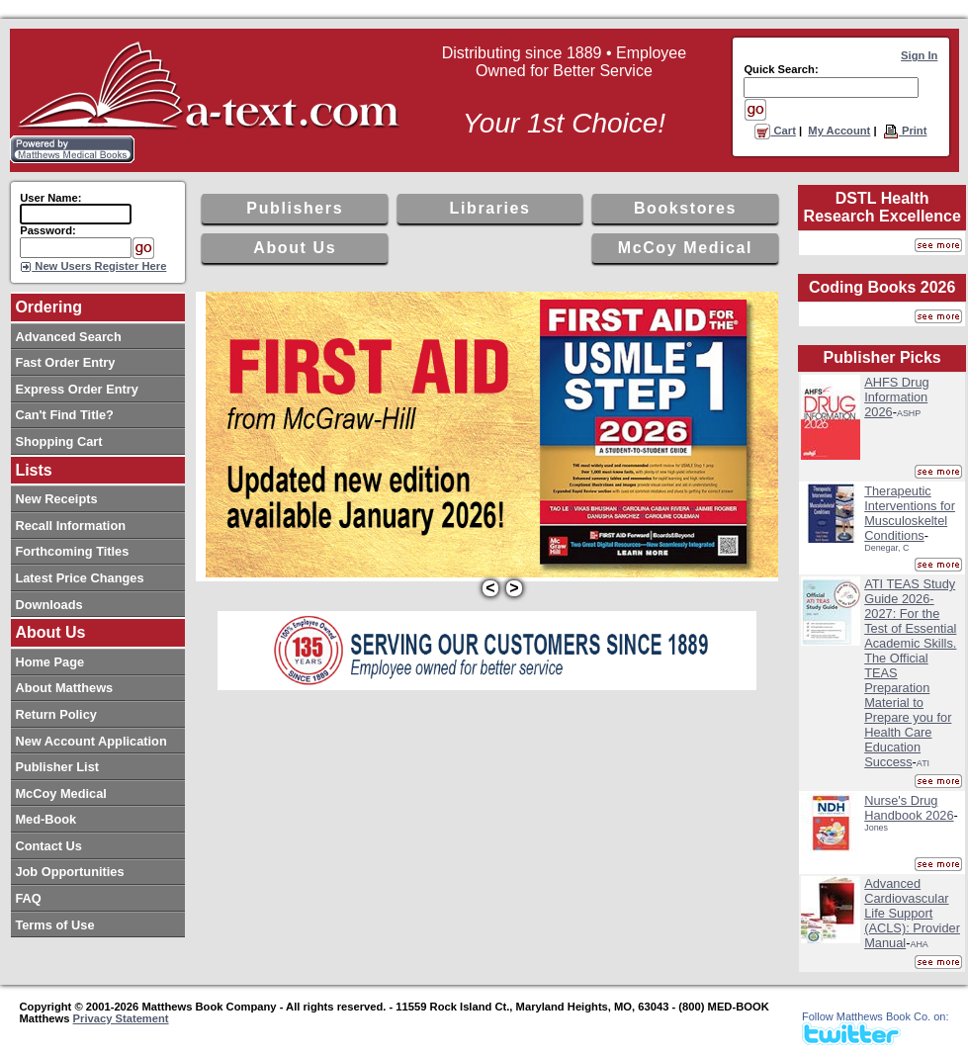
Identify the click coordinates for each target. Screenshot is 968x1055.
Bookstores (685, 208)
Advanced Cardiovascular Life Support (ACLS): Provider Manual (912, 913)
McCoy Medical (685, 247)
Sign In (919, 55)
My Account (839, 130)
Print (905, 130)
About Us (294, 247)
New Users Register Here (99, 266)
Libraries (490, 208)
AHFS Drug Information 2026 (896, 397)
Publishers (294, 208)
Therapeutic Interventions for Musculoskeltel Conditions (909, 513)
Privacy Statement (121, 1018)
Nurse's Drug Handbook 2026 (908, 808)
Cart (775, 130)
